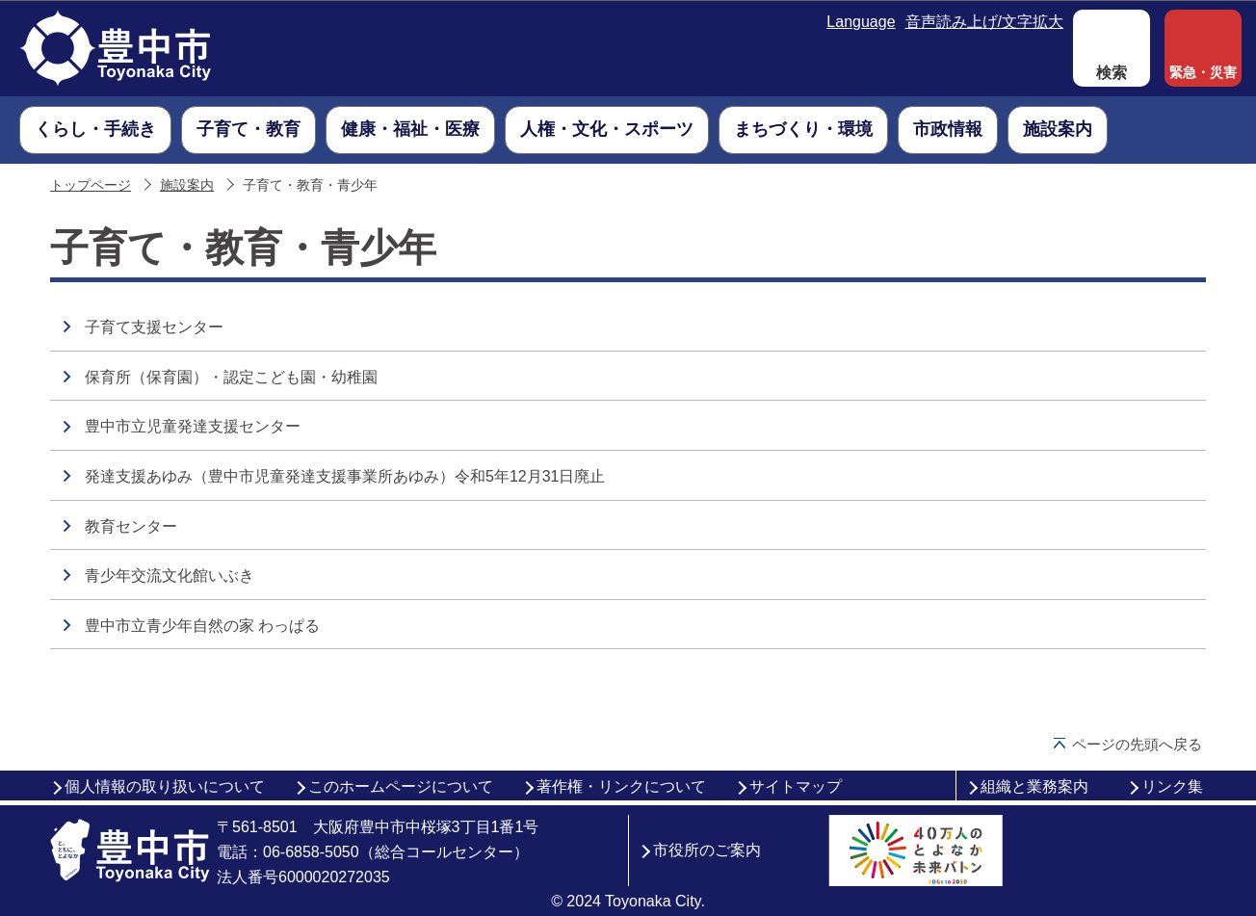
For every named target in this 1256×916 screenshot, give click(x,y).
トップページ (90, 185)
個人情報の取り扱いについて (165, 786)
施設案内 (187, 185)
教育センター (131, 526)
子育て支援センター (154, 327)
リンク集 (1172, 786)
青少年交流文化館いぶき (169, 575)
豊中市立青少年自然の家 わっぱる (202, 625)
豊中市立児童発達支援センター (193, 426)
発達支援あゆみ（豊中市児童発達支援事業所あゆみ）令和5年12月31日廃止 (345, 476)
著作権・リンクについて (621, 786)
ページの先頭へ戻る (1137, 744)
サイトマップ (795, 786)
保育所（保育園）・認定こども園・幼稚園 (231, 377)
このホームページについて (400, 786)
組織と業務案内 (1034, 786)
